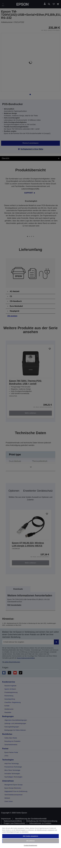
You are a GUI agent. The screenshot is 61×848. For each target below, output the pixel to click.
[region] (30, 836)
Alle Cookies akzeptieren (30, 836)
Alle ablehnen (30, 840)
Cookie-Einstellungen (30, 845)
